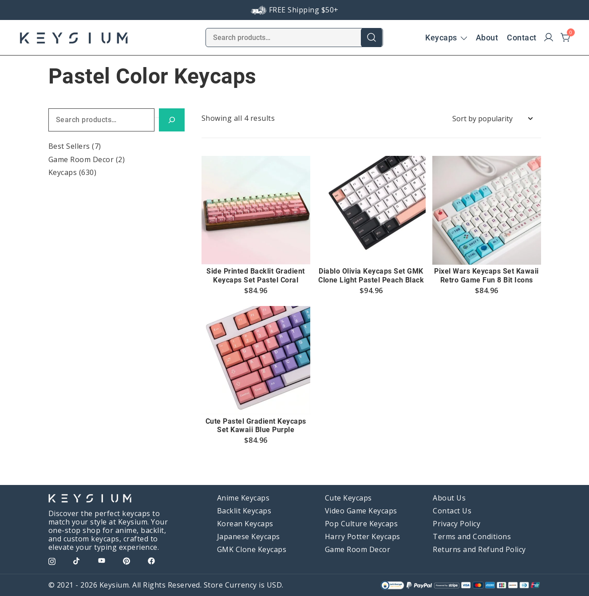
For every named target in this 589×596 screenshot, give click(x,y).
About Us (449, 498)
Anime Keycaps (243, 498)
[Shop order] (492, 118)
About (487, 37)
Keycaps (441, 37)
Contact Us (452, 511)
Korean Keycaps (245, 523)
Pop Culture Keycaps (361, 523)
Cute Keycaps (348, 498)
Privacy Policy (456, 523)
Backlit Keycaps (244, 511)
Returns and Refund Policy (479, 549)
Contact (522, 37)
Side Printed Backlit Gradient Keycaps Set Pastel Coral (255, 275)
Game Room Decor (81, 159)
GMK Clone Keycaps (252, 549)
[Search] (172, 120)
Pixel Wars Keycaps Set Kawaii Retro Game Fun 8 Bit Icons (486, 275)
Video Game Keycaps (361, 511)
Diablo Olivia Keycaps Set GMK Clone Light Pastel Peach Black (371, 275)
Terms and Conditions (472, 536)
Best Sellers (69, 146)
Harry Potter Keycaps (362, 536)
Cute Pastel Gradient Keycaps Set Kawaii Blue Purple (256, 425)
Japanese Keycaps (248, 536)
